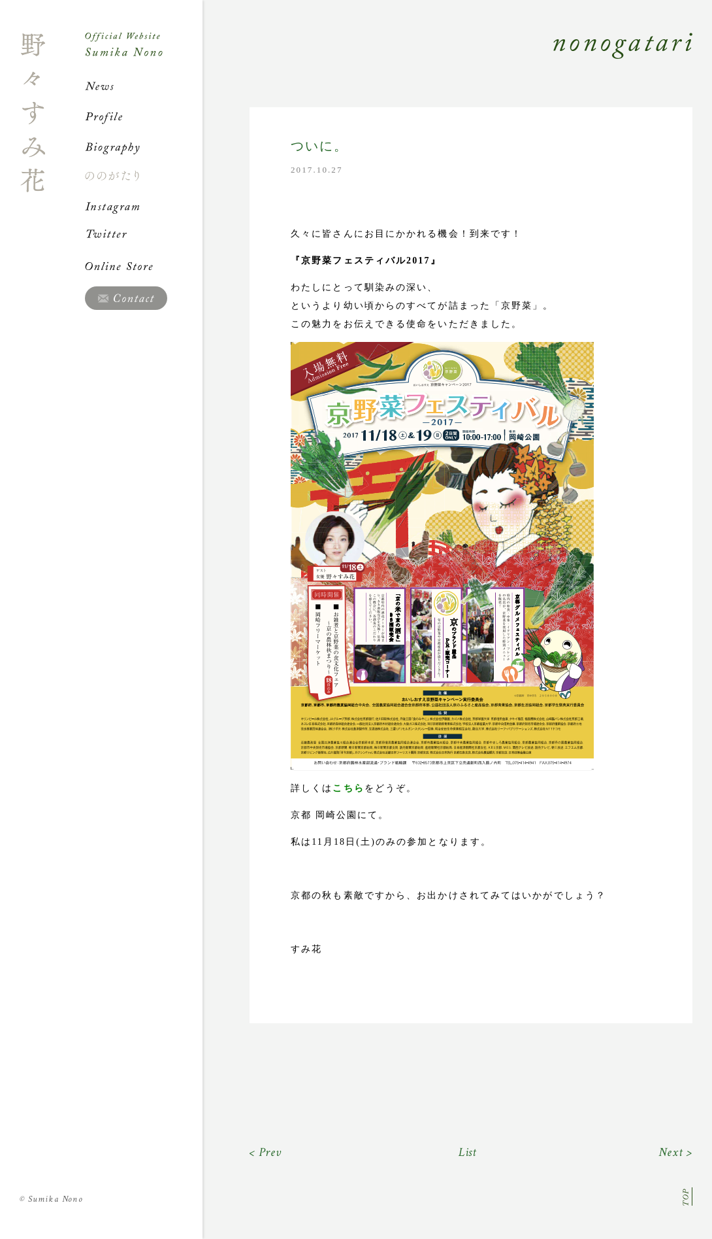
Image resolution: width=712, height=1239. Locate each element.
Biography (143, 146)
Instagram (143, 206)
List (468, 1152)
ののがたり (143, 176)
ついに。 (319, 146)
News (143, 86)
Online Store (143, 266)
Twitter (143, 236)
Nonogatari (447, 60)
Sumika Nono (51, 1199)
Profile (143, 116)
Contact (126, 298)
